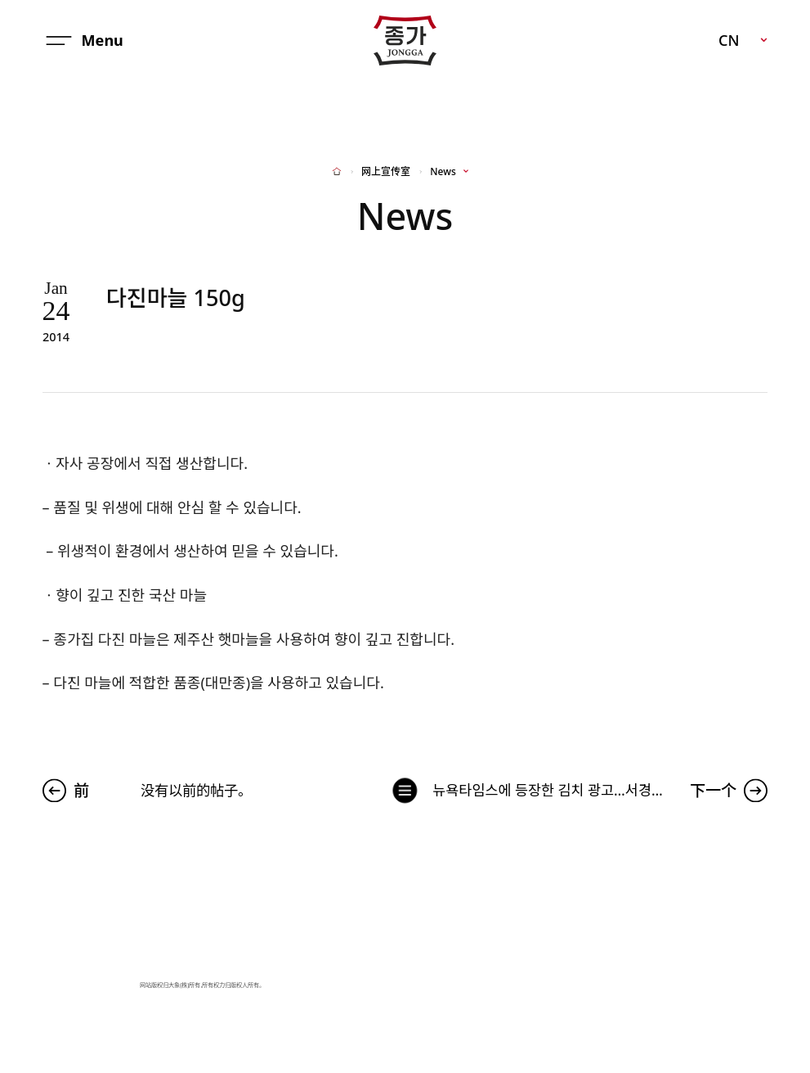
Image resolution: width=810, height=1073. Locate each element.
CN (728, 40)
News (442, 172)
